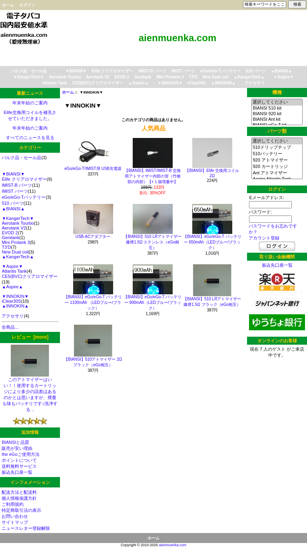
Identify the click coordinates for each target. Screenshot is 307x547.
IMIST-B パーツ (152, 71)
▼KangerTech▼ (28, 77)
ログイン (27, 5)
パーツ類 (277, 131)
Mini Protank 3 (169, 77)
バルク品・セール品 (29, 71)
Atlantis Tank (54, 83)
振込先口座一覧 (17, 472)
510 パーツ (255, 71)
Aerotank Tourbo (65, 77)
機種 (277, 92)
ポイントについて (19, 460)
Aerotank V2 (97, 77)
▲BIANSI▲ (281, 71)
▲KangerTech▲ (248, 77)
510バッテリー (277, 154)
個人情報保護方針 (19, 498)
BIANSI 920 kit (277, 114)
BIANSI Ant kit (277, 119)
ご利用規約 (13, 504)
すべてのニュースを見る (30, 137)
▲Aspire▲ (138, 83)
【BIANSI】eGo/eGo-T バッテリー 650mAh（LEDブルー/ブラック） (212, 242)
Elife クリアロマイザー (113, 71)
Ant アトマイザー (277, 173)
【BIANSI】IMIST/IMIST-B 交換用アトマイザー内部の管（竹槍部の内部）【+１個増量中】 (152, 176)
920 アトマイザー (277, 160)
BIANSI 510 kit (277, 108)
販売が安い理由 (17, 448)
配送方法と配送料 (19, 492)
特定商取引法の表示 (21, 510)
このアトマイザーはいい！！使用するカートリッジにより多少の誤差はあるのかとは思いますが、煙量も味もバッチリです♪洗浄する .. (30, 392)
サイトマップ (15, 522)
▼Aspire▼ (283, 77)
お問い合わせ (15, 516)
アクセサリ (255, 83)
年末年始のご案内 (30, 102)
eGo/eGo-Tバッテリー (220, 71)
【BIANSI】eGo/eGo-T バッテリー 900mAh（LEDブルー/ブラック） (152, 302)
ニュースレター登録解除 (26, 528)
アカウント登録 (264, 238)
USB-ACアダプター (93, 236)
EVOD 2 (121, 77)
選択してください (277, 102)
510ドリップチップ (277, 147)
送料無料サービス (19, 466)
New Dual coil (216, 77)
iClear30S (196, 83)
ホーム (8, 5)
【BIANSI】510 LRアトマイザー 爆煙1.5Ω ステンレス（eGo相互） (152, 242)
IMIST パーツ (183, 71)
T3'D (193, 77)
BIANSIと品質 (15, 442)
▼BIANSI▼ (76, 71)
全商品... (10, 327)
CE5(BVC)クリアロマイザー (97, 83)
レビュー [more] (30, 337)
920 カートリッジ (277, 167)
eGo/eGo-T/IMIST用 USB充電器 (93, 168)
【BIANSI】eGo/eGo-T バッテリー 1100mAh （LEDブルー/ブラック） (93, 302)
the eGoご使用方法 (20, 454)
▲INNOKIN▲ (223, 83)
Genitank (143, 77)
